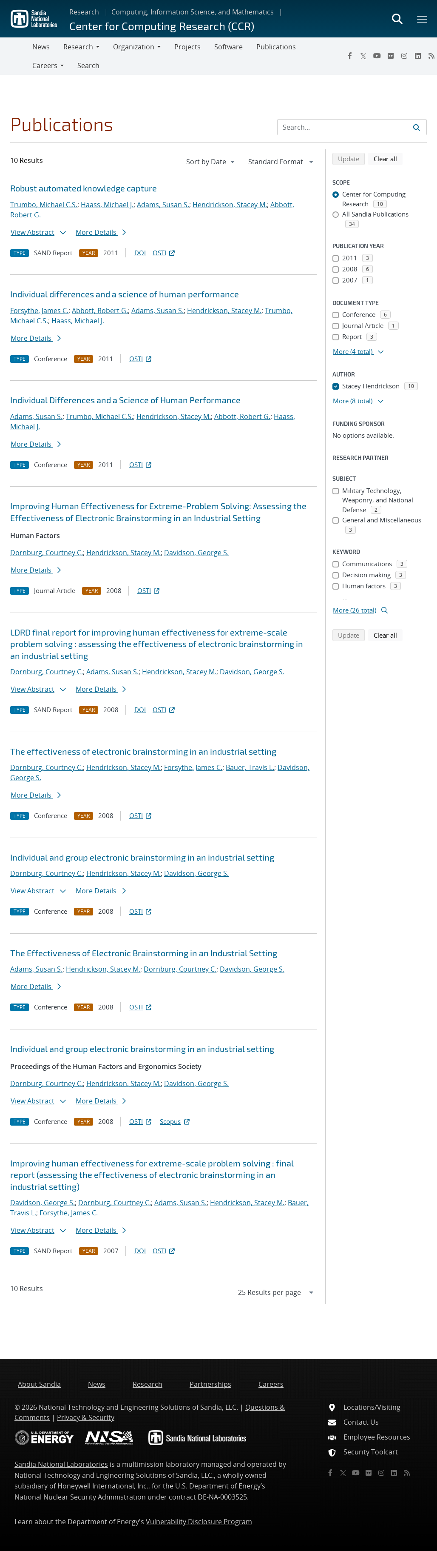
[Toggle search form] (397, 18)
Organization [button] (133, 46)
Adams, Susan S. (163, 204)
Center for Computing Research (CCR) (161, 25)
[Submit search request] (416, 127)
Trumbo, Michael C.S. (43, 204)
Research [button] (78, 46)
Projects (187, 46)
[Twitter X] (363, 55)
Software (228, 46)
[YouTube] (377, 55)
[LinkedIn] (417, 55)
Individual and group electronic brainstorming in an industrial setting (142, 857)
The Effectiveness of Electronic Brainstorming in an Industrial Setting (143, 953)
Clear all (388, 158)
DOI (140, 252)
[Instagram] (404, 55)
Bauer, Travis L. (250, 767)
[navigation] (211, 161)
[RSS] (406, 1472)
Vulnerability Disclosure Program (199, 1521)
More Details (101, 232)
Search (88, 65)
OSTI (164, 252)
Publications (276, 46)
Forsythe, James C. (39, 310)
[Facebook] (349, 55)
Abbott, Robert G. (100, 310)
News (41, 46)
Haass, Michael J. (107, 204)
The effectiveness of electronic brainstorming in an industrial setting (143, 751)
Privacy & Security (85, 1417)
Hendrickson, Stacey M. (230, 204)
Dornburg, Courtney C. (46, 552)
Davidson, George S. (196, 552)
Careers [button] (44, 65)
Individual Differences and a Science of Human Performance (125, 400)
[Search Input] (352, 127)
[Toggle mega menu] (422, 18)
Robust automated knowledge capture (83, 188)
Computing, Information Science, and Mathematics (192, 12)
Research (84, 12)
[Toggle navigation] (16, 56)
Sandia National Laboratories (61, 1464)
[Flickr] (390, 55)
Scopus (175, 1121)
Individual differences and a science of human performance (124, 294)
